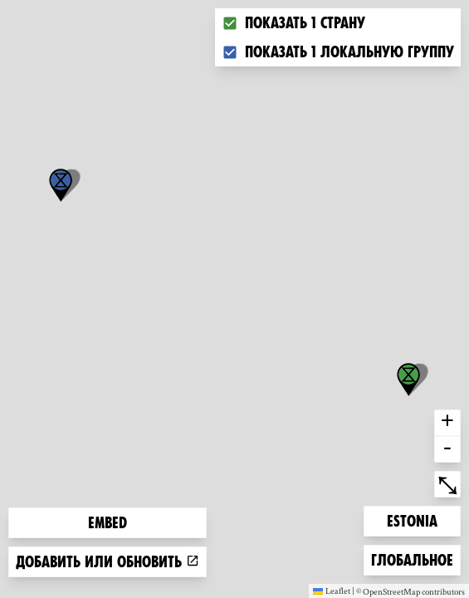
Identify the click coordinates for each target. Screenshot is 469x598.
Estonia (413, 519)
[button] (60, 185)
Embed (107, 523)
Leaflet (331, 590)
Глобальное (411, 558)
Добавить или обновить (107, 562)
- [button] (447, 449)
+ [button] (447, 422)
